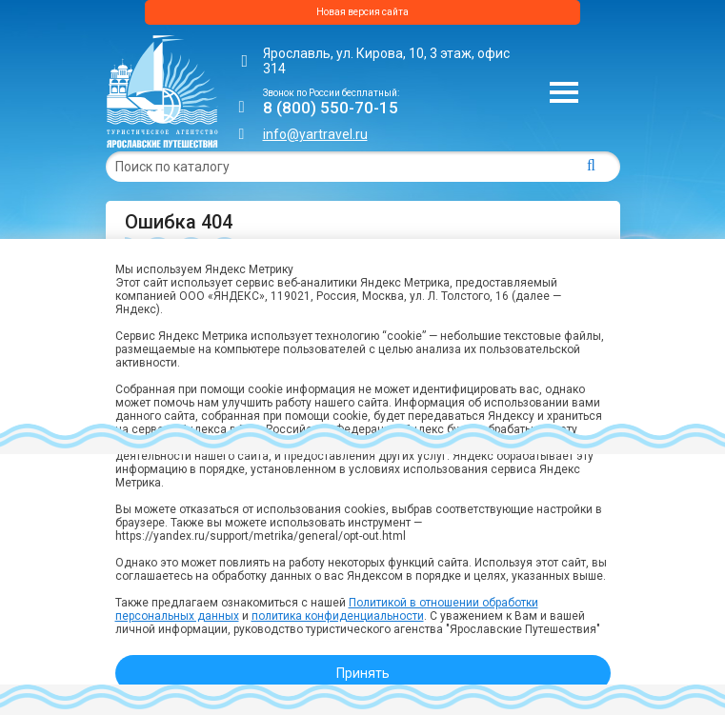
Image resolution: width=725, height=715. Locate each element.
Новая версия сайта (362, 12)
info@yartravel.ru (315, 134)
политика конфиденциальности (338, 616)
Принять (363, 673)
